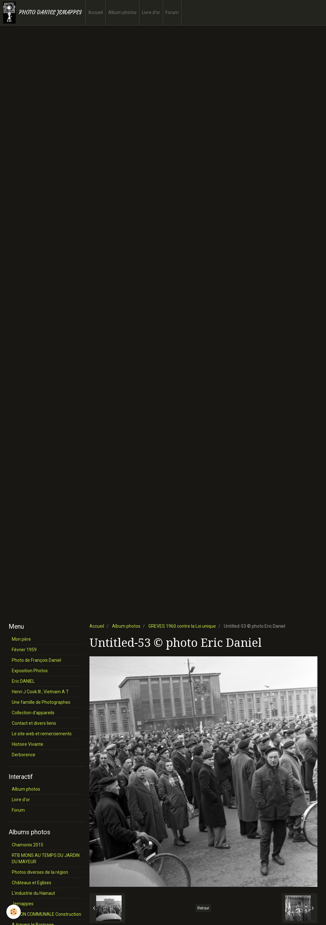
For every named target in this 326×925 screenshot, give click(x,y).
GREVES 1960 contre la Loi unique (182, 626)
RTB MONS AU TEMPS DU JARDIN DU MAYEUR (46, 858)
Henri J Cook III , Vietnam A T (40, 691)
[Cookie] (13, 912)
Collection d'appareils (33, 712)
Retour (203, 908)
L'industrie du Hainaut (33, 893)
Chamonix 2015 (27, 844)
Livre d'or (151, 12)
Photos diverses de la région (40, 872)
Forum (172, 12)
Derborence (23, 754)
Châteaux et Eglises (31, 882)
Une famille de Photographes (41, 702)
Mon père (21, 639)
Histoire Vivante (27, 744)
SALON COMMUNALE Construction (46, 914)
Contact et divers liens (34, 723)
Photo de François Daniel (36, 660)
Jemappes (22, 903)
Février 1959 (24, 649)
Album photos (122, 12)
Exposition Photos (30, 670)
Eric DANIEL (23, 681)
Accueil (95, 12)
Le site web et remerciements (42, 733)
